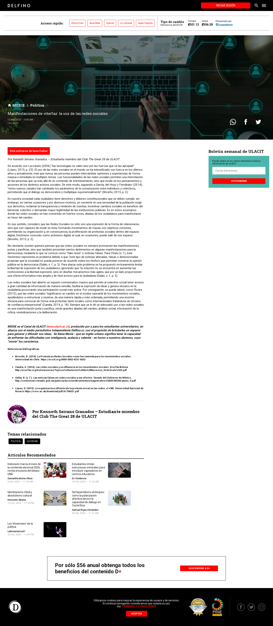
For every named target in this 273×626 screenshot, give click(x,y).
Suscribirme (239, 181)
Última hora (77, 23)
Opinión (110, 23)
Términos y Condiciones (139, 606)
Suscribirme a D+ (199, 568)
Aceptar (136, 613)
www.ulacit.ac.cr (57, 326)
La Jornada (126, 23)
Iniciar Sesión (225, 5)
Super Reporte (145, 23)
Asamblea (94, 23)
